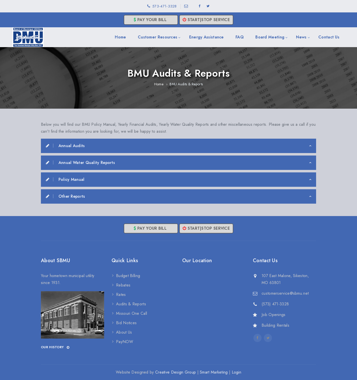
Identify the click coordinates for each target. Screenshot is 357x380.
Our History (55, 347)
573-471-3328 (164, 6)
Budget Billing (128, 276)
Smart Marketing (214, 372)
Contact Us (328, 37)
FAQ (240, 37)
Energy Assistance (206, 37)
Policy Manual (65, 179)
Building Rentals (275, 325)
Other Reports (65, 196)
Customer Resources (157, 37)
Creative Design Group (175, 372)
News (301, 37)
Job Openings (274, 314)
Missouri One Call (131, 313)
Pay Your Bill (151, 20)
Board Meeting (269, 37)
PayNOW (124, 342)
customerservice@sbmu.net (285, 293)
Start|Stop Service (206, 20)
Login (236, 372)
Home (120, 37)
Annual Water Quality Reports (80, 162)
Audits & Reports (131, 304)
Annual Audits (65, 146)
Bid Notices (126, 323)
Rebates (123, 285)
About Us (124, 332)
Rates (121, 294)
